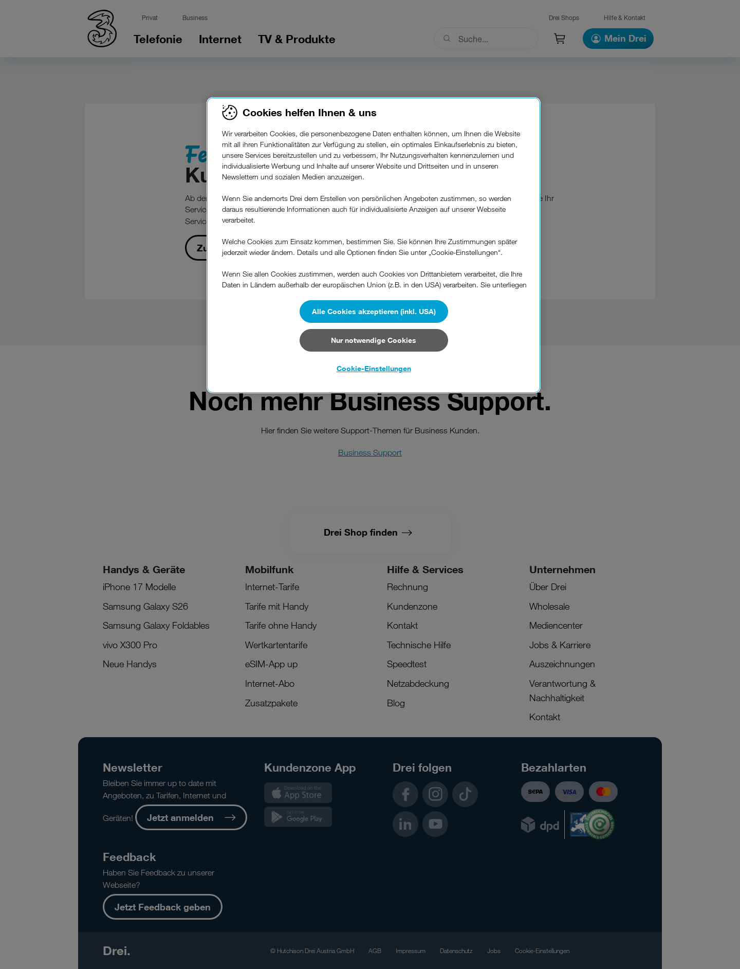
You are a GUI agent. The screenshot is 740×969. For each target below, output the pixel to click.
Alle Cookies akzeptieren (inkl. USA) (374, 311)
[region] (374, 245)
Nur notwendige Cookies (373, 340)
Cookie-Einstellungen (374, 368)
